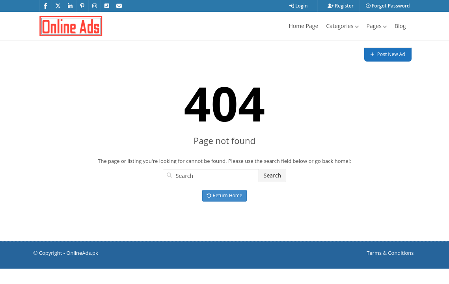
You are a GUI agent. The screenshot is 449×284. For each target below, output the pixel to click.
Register (340, 5)
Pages (377, 26)
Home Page (303, 26)
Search (272, 175)
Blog (400, 26)
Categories (342, 26)
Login (298, 5)
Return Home (224, 195)
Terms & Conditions (390, 252)
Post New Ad (388, 54)
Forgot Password (388, 5)
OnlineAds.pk (82, 252)
